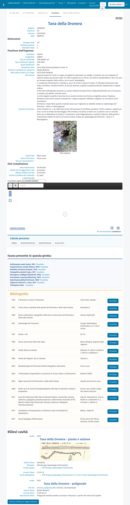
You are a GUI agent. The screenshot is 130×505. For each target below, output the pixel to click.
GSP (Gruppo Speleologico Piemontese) (57, 468)
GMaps (14, 243)
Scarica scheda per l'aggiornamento (23, 502)
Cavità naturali (13, 3)
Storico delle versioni (71, 13)
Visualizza (55, 13)
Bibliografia (71, 3)
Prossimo (43, 13)
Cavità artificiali (29, 3)
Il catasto (82, 3)
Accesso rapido (116, 4)
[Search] (103, 4)
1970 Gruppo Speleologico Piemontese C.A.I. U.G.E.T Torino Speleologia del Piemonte (75, 475)
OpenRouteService (28, 243)
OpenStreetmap (45, 243)
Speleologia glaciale (47, 3)
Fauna (61, 3)
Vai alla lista (14, 13)
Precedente (28, 13)
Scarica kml (59, 243)
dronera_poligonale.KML (46, 488)
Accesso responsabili (94, 4)
